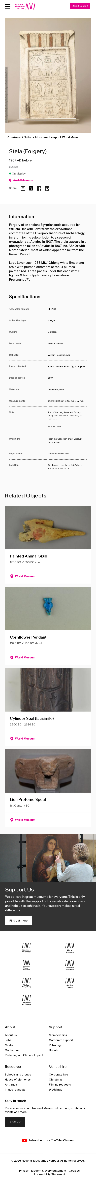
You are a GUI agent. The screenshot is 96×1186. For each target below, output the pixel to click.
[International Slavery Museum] (26, 965)
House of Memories (18, 1079)
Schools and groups (18, 1074)
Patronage (55, 1045)
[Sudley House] (69, 982)
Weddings (55, 1089)
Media (9, 1045)
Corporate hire (58, 1074)
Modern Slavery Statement (48, 1170)
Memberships (58, 1035)
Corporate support (61, 1040)
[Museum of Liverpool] (26, 947)
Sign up (15, 1121)
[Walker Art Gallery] (26, 982)
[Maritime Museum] (69, 965)
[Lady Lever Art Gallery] (26, 1000)
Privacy (23, 1170)
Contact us (12, 1050)
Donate (53, 1050)
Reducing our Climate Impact (24, 1055)
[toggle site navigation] (7, 6)
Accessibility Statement (49, 1174)
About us (11, 1035)
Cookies (74, 1170)
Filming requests (60, 1084)
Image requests (15, 1089)
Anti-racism (12, 1084)
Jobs (8, 1040)
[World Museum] (69, 947)
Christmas (55, 1079)
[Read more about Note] (67, 420)
